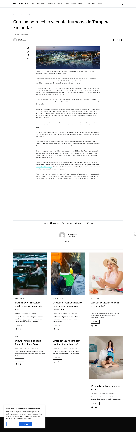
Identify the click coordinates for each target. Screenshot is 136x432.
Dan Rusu (20, 39)
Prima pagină (17, 15)
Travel (28, 15)
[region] (24, 417)
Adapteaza (13, 424)
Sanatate (100, 382)
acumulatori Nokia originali (44, 167)
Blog (92, 298)
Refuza (25, 424)
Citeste (19, 325)
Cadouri (55, 298)
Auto (16, 298)
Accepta (37, 424)
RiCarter (21, 3)
